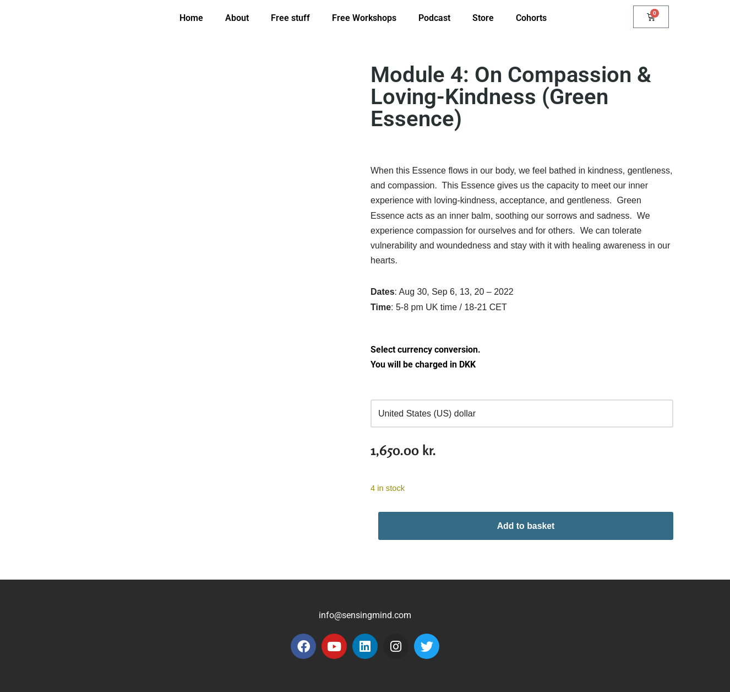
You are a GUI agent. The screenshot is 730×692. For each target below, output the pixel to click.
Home (191, 18)
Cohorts (531, 18)
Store (483, 18)
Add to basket (526, 526)
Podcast (434, 18)
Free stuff (290, 18)
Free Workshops (364, 18)
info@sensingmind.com (365, 615)
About (237, 18)
